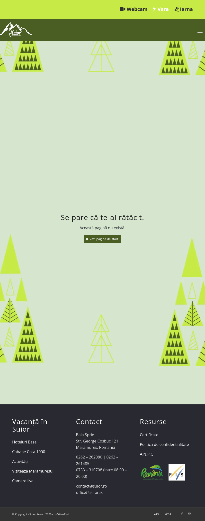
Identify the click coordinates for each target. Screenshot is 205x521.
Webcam (134, 9)
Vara (161, 9)
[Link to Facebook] (182, 513)
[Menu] (200, 32)
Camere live (23, 480)
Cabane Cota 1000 (28, 451)
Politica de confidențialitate (164, 444)
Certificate (149, 434)
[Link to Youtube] (189, 513)
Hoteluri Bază (24, 442)
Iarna (183, 9)
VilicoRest (63, 514)
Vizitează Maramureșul (32, 471)
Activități (20, 461)
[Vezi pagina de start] (102, 239)
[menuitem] (133, 9)
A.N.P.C (146, 454)
